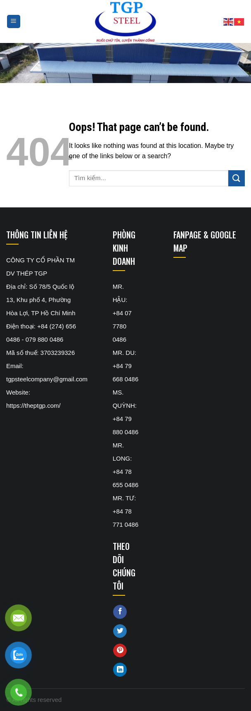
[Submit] (236, 178)
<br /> (209, 298)
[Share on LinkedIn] (120, 670)
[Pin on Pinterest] (120, 651)
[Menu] (14, 22)
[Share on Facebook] (120, 612)
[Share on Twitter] (120, 631)
